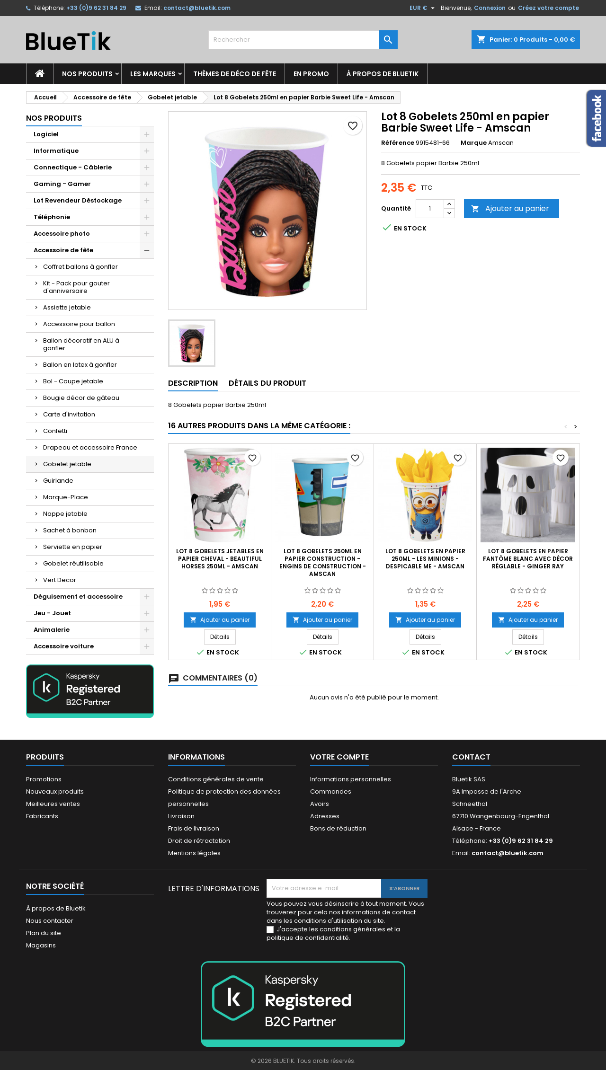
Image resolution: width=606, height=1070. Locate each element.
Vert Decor (59, 579)
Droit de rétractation (199, 840)
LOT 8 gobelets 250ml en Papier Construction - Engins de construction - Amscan (322, 562)
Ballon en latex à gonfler (80, 364)
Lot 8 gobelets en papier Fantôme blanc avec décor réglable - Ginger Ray (528, 558)
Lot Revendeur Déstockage (78, 200)
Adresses (324, 816)
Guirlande (58, 480)
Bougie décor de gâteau (81, 397)
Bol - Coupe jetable (73, 381)
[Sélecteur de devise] (423, 8)
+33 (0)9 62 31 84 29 (96, 8)
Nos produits (87, 74)
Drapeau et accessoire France (90, 447)
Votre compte (339, 757)
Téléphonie (52, 216)
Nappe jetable (65, 513)
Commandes (330, 791)
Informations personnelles (350, 779)
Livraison (181, 816)
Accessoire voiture (64, 646)
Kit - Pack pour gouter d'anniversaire (76, 287)
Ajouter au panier (510, 208)
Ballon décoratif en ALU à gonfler (81, 344)
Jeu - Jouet (52, 613)
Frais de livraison (193, 828)
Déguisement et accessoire (78, 596)
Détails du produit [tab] (267, 383)
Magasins (41, 945)
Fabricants (42, 816)
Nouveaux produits (55, 791)
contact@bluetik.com (197, 8)
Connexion (490, 8)
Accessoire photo (62, 233)
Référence (397, 143)
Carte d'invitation (69, 414)
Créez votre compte (548, 8)
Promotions (44, 779)
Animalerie (52, 629)
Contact (471, 757)
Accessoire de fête (63, 250)
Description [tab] (193, 383)
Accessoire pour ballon (79, 323)
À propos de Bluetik (383, 74)
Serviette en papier (72, 546)
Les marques (153, 74)
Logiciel (46, 134)
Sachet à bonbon (70, 530)
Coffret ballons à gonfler (80, 266)
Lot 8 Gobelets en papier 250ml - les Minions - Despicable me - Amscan (425, 558)
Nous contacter (49, 920)
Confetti (55, 430)
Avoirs (319, 803)
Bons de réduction (338, 828)
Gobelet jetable (67, 464)
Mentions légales (194, 853)
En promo (311, 74)
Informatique (56, 150)
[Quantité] (430, 208)
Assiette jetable (67, 307)
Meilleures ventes (53, 803)
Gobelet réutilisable (73, 563)
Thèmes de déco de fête (234, 74)
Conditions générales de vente (216, 779)
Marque (474, 143)
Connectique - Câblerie (73, 167)
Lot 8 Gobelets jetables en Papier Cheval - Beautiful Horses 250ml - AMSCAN (220, 558)
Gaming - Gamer (62, 183)
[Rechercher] (303, 39)
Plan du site (43, 933)
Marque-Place (65, 497)
